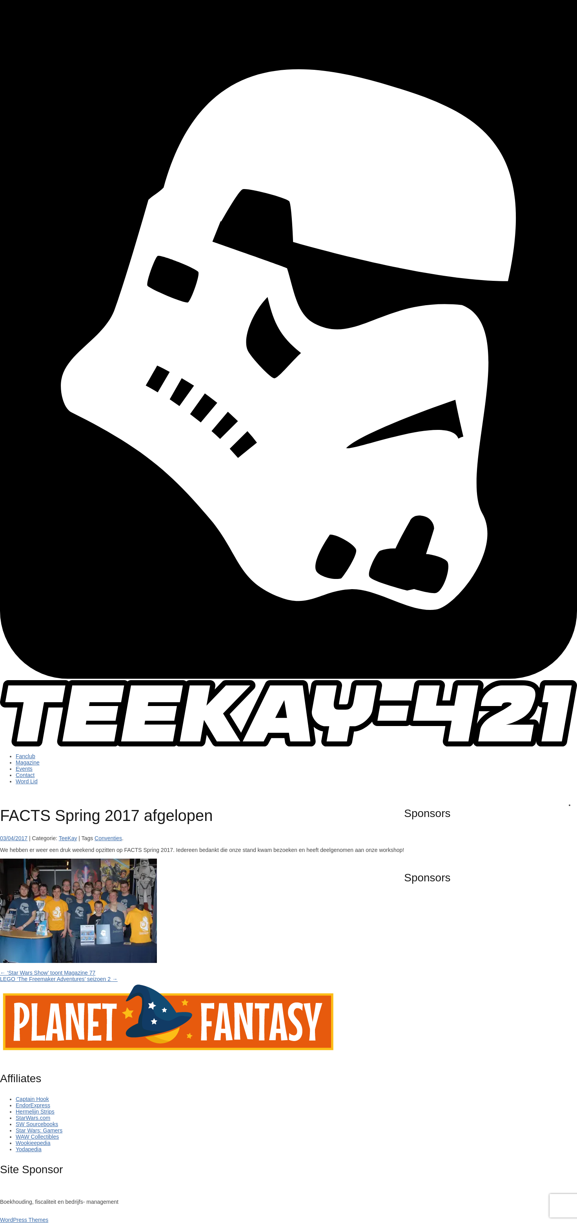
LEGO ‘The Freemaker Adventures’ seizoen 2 (59, 979)
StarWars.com (33, 1118)
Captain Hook (32, 1099)
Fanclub (25, 756)
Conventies (108, 838)
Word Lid (27, 781)
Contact (25, 775)
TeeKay (68, 838)
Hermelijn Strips (35, 1111)
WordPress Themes (24, 1220)
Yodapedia (29, 1149)
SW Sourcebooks (37, 1124)
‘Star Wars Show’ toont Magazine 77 (47, 973)
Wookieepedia (33, 1143)
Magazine (28, 762)
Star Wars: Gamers (39, 1130)
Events (24, 769)
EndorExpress (33, 1105)
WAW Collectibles (37, 1137)
